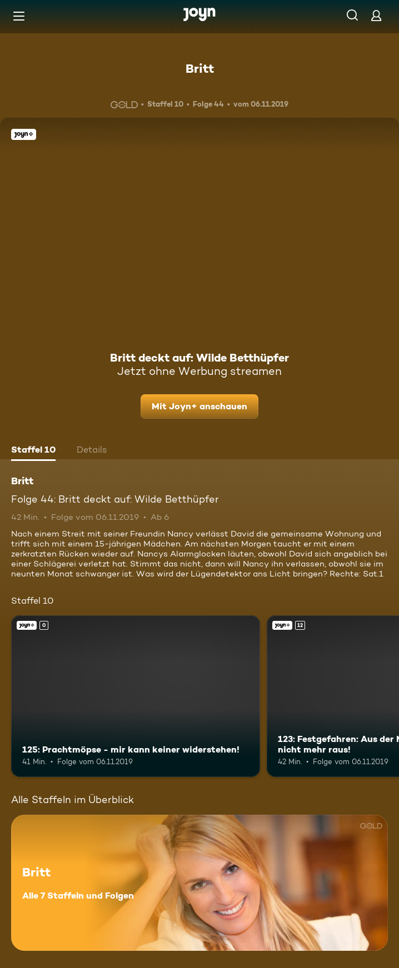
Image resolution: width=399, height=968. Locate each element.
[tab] (33, 451)
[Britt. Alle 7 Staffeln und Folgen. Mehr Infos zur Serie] (199, 883)
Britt (200, 68)
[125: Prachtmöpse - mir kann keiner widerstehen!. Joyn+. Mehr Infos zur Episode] (135, 696)
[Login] (376, 15)
